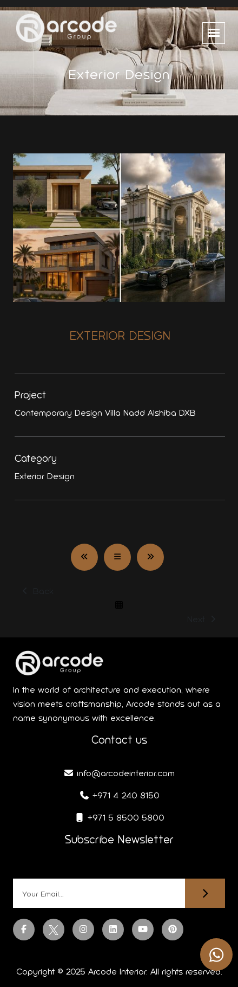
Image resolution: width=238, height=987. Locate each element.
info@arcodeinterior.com (119, 773)
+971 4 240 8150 (119, 795)
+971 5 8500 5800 (119, 817)
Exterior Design (45, 476)
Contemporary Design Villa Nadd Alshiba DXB (105, 413)
